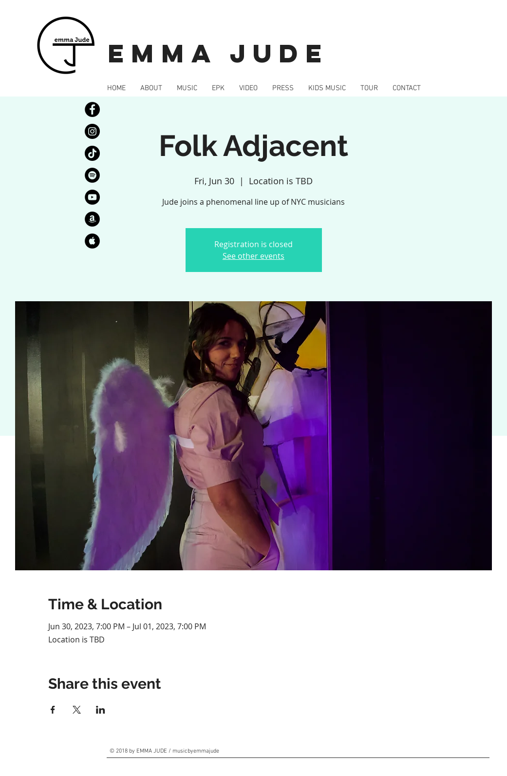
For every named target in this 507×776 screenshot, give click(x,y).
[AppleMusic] (92, 241)
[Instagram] (92, 131)
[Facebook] (92, 109)
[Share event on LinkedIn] (100, 710)
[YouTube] (92, 197)
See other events (253, 256)
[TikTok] (92, 153)
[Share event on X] (76, 710)
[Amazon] (92, 219)
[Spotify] (92, 175)
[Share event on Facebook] (52, 710)
